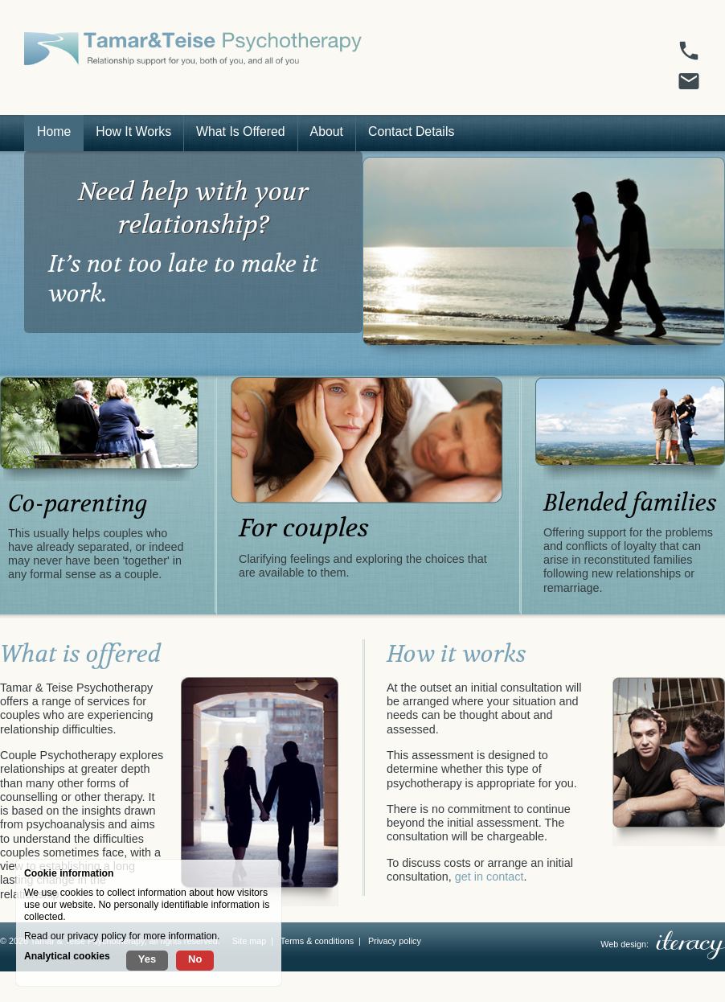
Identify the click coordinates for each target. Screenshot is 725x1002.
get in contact (489, 876)
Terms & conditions (317, 941)
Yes (147, 959)
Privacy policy (394, 941)
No (195, 959)
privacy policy (97, 936)
